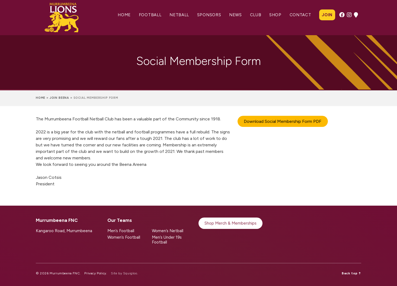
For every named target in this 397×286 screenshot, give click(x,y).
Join (327, 14)
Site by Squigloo (124, 273)
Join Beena (59, 98)
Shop (275, 14)
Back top (351, 273)
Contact (300, 14)
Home (124, 14)
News (235, 14)
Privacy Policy (95, 273)
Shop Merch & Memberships (230, 223)
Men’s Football (120, 230)
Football (150, 14)
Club (255, 14)
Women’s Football (123, 237)
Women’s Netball (167, 230)
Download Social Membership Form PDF (282, 121)
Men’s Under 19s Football (167, 240)
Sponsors (209, 14)
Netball (179, 14)
